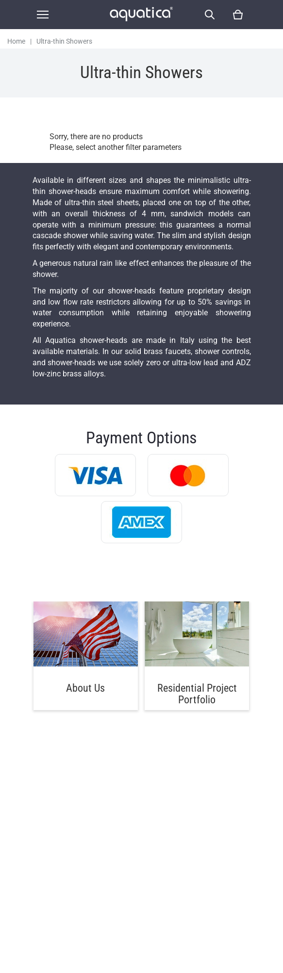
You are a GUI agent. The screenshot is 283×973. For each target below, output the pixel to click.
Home (16, 41)
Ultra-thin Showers (64, 41)
